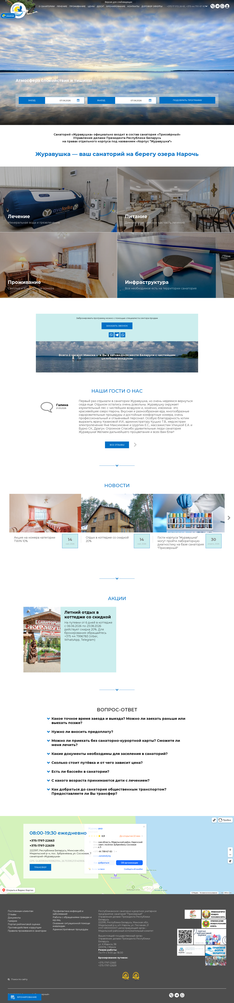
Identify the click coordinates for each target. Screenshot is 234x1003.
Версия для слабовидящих (118, 2)
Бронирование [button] (115, 6)
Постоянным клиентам (20, 911)
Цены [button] (91, 6)
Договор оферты (151, 6)
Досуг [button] (100, 6)
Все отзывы (117, 445)
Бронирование (27, 997)
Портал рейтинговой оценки (24, 924)
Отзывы (12, 914)
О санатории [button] (47, 6)
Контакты (133, 6)
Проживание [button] (77, 6)
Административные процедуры (70, 929)
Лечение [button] (62, 6)
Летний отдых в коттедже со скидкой (87, 614)
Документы (14, 917)
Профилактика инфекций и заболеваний (68, 912)
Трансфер (40, 867)
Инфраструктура (147, 282)
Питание (136, 216)
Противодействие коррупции (24, 927)
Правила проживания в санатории (27, 930)
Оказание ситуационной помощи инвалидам (71, 925)
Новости (117, 485)
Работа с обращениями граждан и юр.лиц (72, 918)
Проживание (24, 282)
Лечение (19, 216)
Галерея (12, 921)
